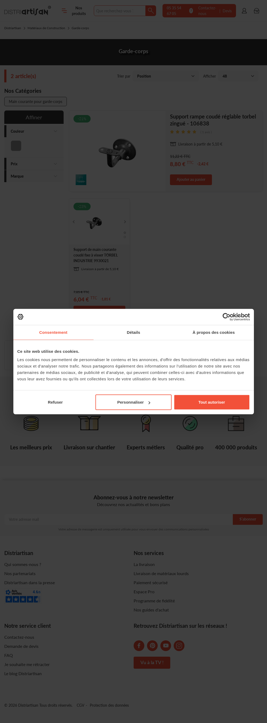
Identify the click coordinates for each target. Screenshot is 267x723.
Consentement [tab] (53, 332)
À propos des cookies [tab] (214, 332)
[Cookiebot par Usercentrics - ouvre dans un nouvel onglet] (226, 317)
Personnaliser (133, 402)
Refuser (55, 402)
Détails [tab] (133, 332)
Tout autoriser (211, 402)
